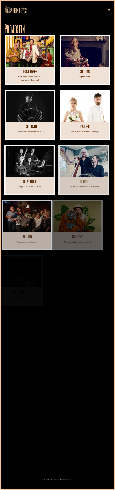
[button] (109, 9)
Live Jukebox (18, 236)
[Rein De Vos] (16, 9)
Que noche (76, 181)
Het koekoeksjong (29, 126)
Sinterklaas (85, 71)
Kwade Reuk (85, 126)
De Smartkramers (30, 71)
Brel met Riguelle (26, 181)
